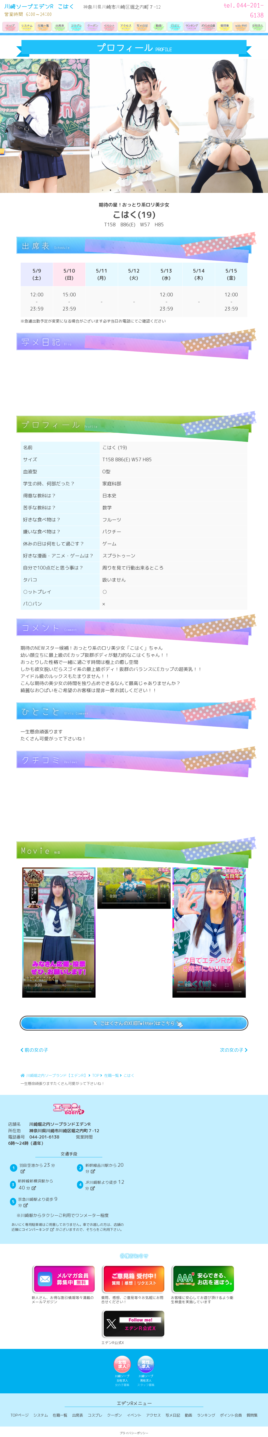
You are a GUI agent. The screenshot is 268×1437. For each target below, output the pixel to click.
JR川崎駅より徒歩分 (105, 1185)
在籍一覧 (60, 1415)
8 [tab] (157, 190)
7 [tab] (149, 190)
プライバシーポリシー (134, 1433)
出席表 (77, 1415)
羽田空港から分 (37, 1168)
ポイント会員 (231, 1415)
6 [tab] (141, 190)
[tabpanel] (45, 126)
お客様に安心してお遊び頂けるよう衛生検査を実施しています (203, 1283)
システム (40, 1415)
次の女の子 (234, 1050)
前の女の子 (34, 1050)
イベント (134, 1415)
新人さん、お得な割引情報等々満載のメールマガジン (64, 1283)
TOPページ (19, 1415)
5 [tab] (134, 190)
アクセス (153, 1415)
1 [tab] (102, 190)
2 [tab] (110, 190)
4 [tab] (126, 190)
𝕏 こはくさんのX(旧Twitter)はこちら (134, 1023)
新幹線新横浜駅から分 (35, 1184)
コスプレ (95, 1415)
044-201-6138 (44, 1137)
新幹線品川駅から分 (105, 1168)
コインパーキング (38, 1229)
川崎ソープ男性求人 (146, 1371)
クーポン (114, 1415)
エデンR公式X (134, 1326)
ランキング (206, 1415)
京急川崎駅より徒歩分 (38, 1201)
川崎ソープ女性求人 (122, 1371)
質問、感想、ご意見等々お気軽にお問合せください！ (134, 1283)
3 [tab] (118, 190)
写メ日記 (172, 1415)
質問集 (252, 1415)
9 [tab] (165, 190)
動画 (188, 1415)
